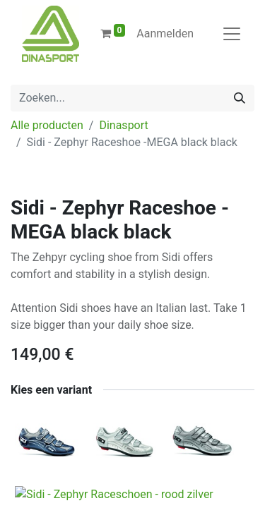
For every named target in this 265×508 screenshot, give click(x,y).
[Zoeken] (239, 98)
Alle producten (47, 125)
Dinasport (123, 125)
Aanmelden (165, 33)
